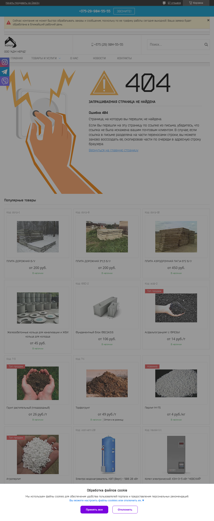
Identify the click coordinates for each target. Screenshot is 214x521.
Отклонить (125, 509)
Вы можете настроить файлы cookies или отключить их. (105, 500)
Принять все (94, 509)
